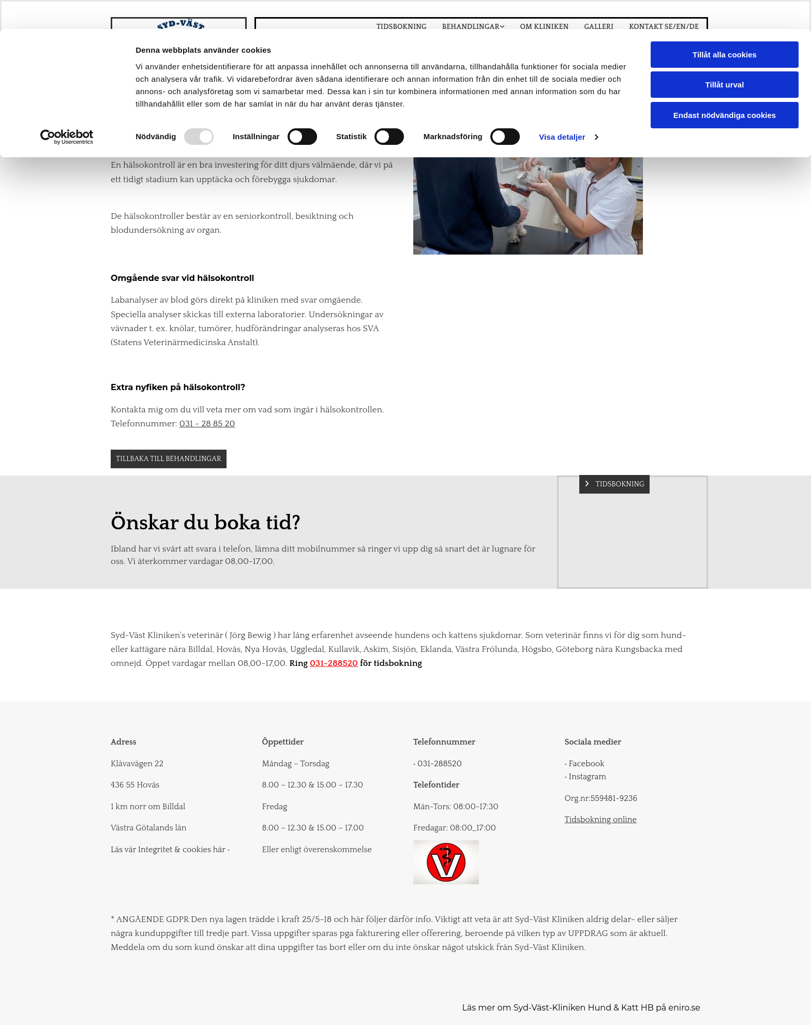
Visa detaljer (562, 108)
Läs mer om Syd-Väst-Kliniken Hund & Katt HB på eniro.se (581, 1008)
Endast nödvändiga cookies (724, 86)
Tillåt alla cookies (725, 25)
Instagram (586, 776)
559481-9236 (614, 798)
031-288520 (334, 663)
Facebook (585, 763)
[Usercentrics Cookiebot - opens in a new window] (67, 108)
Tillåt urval (724, 56)
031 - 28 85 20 (207, 423)
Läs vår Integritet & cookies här (170, 849)
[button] (169, 459)
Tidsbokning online (601, 819)
